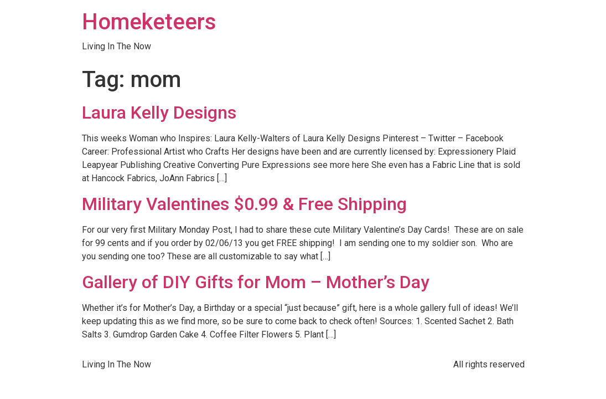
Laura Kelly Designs (159, 112)
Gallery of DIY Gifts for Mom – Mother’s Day (255, 282)
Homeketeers (149, 22)
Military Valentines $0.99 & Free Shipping (244, 203)
